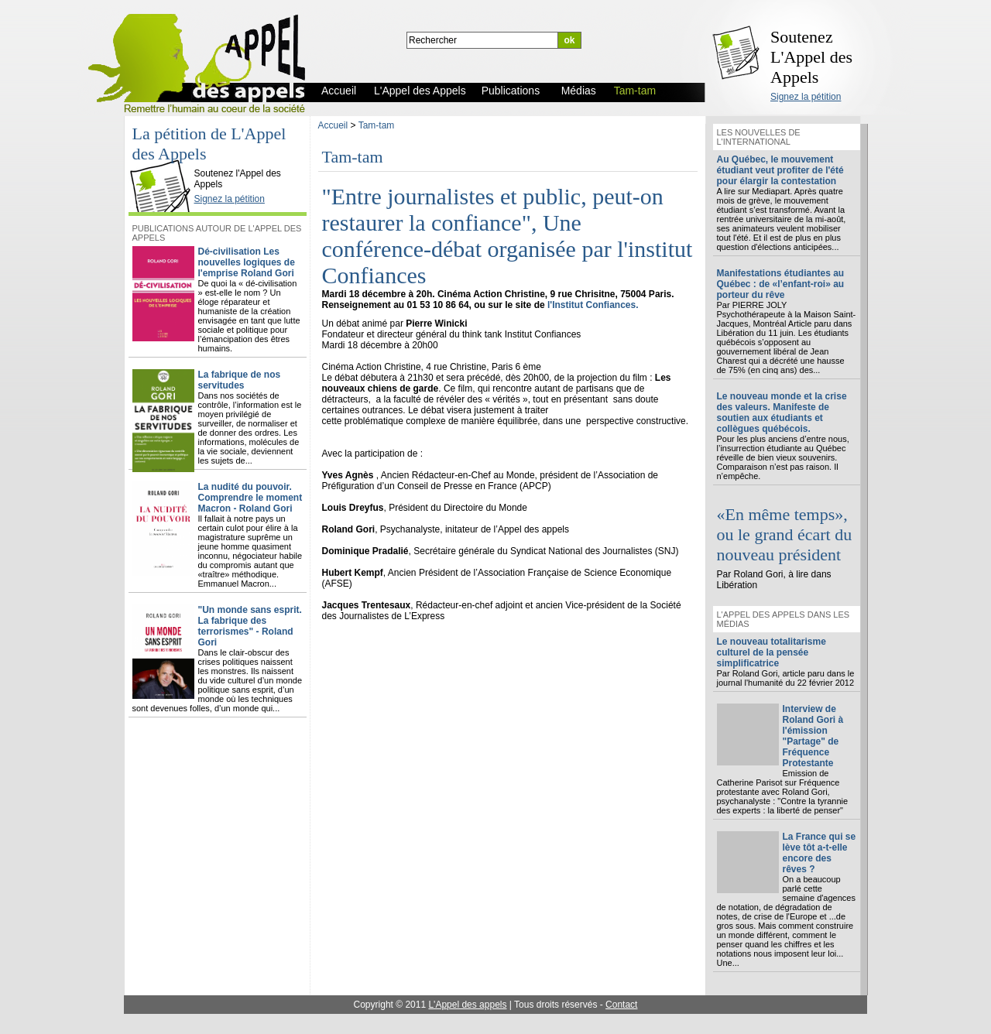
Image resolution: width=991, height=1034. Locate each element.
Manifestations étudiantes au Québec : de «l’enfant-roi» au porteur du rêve (781, 284)
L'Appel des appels (467, 1004)
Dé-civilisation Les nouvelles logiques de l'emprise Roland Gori (246, 262)
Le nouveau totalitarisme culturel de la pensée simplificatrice (771, 652)
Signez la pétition (805, 96)
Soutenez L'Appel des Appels (811, 57)
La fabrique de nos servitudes (239, 380)
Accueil (333, 125)
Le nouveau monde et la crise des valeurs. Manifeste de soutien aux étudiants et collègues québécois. (782, 412)
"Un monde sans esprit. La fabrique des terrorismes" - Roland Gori (250, 626)
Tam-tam (376, 125)
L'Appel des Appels (163, 160)
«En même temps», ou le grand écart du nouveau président (784, 534)
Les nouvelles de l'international (759, 137)
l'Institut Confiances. (593, 305)
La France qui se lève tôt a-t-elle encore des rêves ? (819, 853)
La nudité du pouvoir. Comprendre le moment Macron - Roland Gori (250, 497)
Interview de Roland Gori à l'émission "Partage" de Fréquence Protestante (813, 736)
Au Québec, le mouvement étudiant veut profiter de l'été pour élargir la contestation (780, 170)
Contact (621, 1004)
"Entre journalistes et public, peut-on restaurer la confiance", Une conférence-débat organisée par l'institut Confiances (507, 235)
